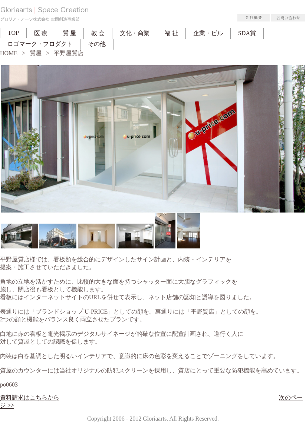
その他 (97, 44)
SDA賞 (247, 33)
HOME (8, 53)
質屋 (36, 53)
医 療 (40, 33)
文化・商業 (134, 33)
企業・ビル (208, 33)
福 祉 (171, 33)
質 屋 (69, 33)
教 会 (98, 33)
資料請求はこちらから (29, 397)
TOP (13, 33)
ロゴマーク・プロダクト (40, 44)
